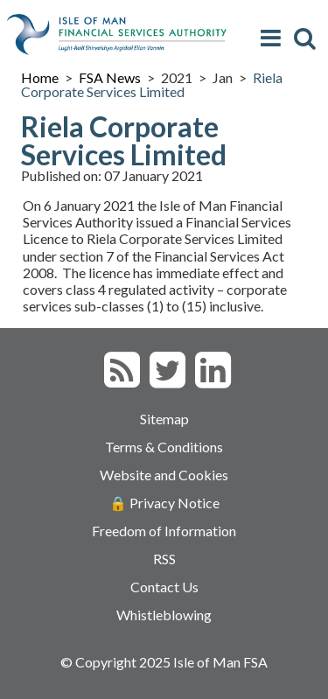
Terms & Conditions (164, 446)
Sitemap (164, 418)
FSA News (110, 77)
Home (40, 77)
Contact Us (164, 586)
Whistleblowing (164, 614)
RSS (164, 558)
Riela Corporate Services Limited (152, 84)
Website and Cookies (164, 474)
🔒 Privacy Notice (164, 502)
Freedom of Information (164, 530)
